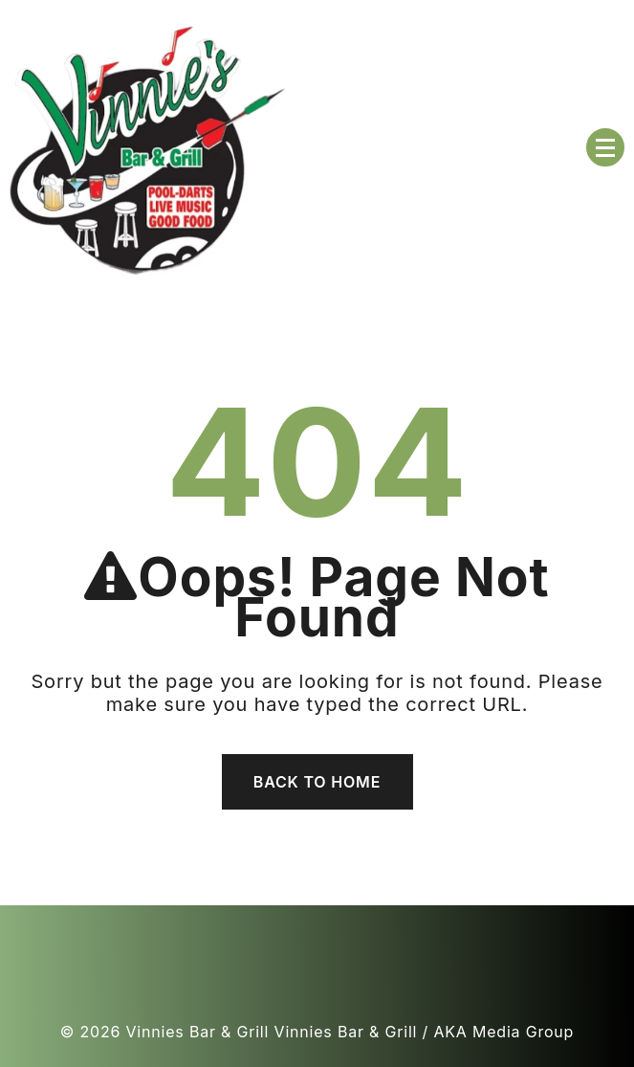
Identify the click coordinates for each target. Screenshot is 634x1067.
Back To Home (317, 781)
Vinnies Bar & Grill (198, 1031)
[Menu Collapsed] (605, 147)
